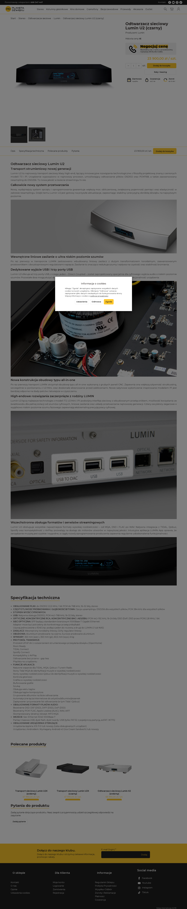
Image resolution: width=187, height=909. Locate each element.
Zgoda (108, 302)
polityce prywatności (99, 296)
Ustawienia (81, 302)
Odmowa (96, 302)
